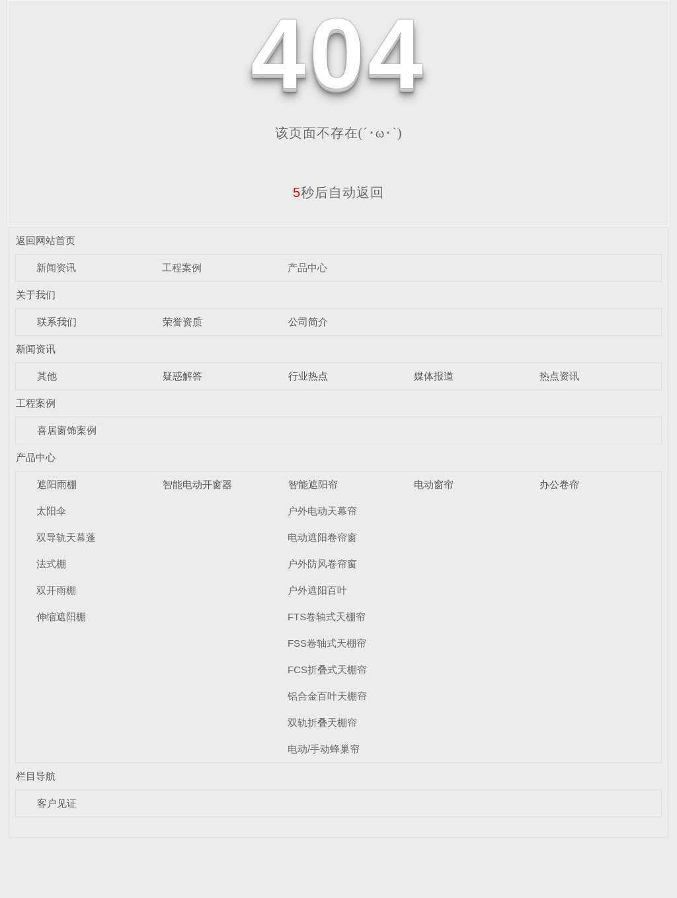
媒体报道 (434, 376)
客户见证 (57, 803)
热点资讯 (559, 376)
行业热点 (308, 376)
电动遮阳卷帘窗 (322, 537)
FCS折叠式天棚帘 (327, 669)
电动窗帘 (434, 484)
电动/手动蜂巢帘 (324, 749)
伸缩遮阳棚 (61, 616)
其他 (47, 376)
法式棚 (51, 563)
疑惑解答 (182, 376)
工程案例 (182, 267)
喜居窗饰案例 (67, 430)
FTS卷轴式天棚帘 (327, 616)
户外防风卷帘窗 (322, 563)
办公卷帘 (559, 484)
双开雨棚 (56, 590)
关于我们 (36, 294)
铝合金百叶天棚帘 (327, 696)
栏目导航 (36, 776)
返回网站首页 (45, 240)
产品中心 (307, 267)
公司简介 (308, 321)
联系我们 (57, 321)
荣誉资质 (182, 321)
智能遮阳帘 (313, 484)
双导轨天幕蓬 (66, 537)
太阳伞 (51, 510)
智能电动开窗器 (197, 484)
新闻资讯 (56, 267)
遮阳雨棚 (57, 484)
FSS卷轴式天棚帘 (327, 643)
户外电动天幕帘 (322, 510)
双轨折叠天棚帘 (322, 722)
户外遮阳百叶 (317, 590)
